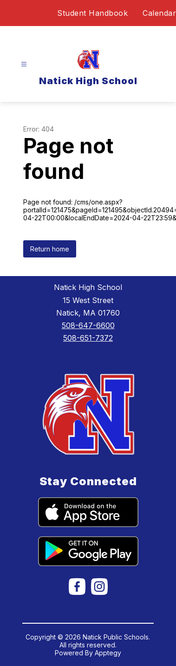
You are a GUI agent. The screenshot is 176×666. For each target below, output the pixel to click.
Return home (49, 249)
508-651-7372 (88, 338)
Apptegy (108, 653)
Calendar (159, 13)
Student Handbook (92, 13)
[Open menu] (24, 64)
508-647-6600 (88, 325)
